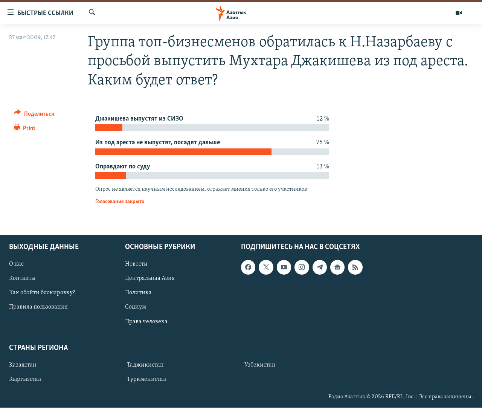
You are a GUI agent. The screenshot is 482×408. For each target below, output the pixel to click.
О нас (16, 264)
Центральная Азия (150, 279)
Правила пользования (38, 307)
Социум (135, 307)
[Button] (34, 115)
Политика (138, 293)
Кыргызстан (25, 379)
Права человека (146, 322)
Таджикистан (145, 365)
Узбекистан (260, 365)
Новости (136, 264)
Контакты (22, 279)
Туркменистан (147, 379)
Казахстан (23, 365)
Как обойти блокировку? (42, 293)
